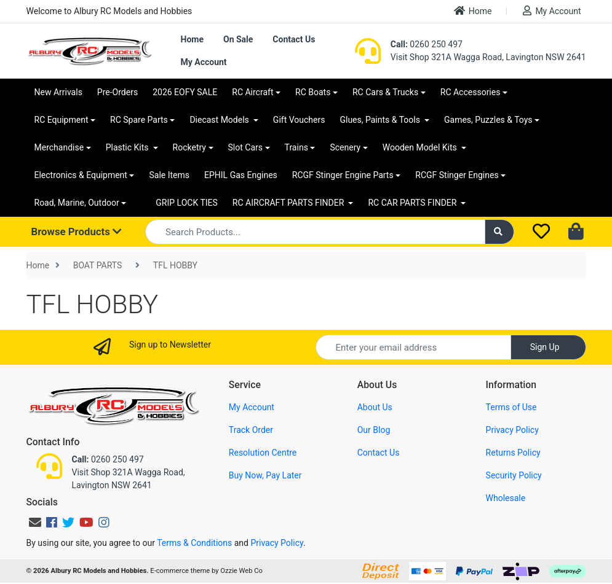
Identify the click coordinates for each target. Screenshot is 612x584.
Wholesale (506, 498)
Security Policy (514, 475)
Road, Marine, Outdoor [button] (76, 203)
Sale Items (169, 175)
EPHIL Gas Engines (240, 175)
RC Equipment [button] (61, 120)
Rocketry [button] (189, 147)
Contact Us (293, 39)
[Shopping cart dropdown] (577, 232)
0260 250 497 (427, 44)
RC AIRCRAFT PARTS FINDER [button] (289, 203)
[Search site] (499, 231)
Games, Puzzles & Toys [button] (488, 120)
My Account (552, 11)
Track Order (251, 430)
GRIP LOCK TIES (187, 203)
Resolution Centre (262, 452)
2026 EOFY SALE (185, 92)
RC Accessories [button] (470, 92)
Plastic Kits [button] (128, 147)
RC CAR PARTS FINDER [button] (413, 203)
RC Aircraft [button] (252, 92)
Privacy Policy (512, 430)
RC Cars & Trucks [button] (385, 92)
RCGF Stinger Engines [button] (456, 175)
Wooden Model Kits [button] (421, 147)
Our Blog (374, 430)
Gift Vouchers (299, 120)
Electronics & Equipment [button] (80, 175)
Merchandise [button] (59, 147)
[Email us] (35, 522)
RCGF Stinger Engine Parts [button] (343, 175)
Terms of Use (511, 407)
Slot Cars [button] (245, 147)
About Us (374, 407)
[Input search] (315, 231)
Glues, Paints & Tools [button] (381, 120)
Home (473, 11)
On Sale (238, 39)
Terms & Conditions (194, 543)
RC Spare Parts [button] (139, 120)
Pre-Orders (117, 92)
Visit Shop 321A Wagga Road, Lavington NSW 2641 (488, 57)
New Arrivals (58, 92)
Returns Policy (513, 452)
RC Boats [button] (312, 92)
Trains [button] (296, 147)
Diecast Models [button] (220, 120)
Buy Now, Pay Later (265, 475)
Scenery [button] (345, 147)
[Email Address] (413, 347)
